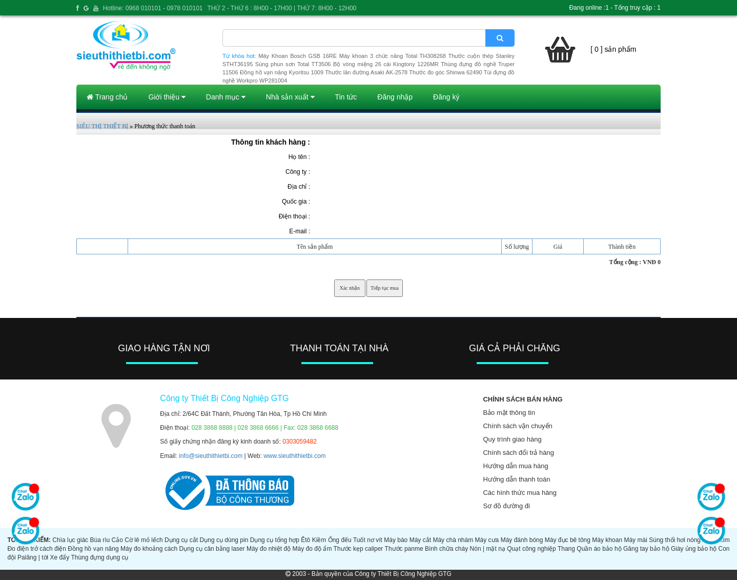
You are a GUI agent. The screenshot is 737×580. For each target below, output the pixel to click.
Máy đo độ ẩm (312, 548)
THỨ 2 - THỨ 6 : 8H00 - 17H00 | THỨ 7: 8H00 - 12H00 (281, 8)
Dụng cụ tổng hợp (274, 540)
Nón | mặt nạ (487, 548)
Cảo (117, 540)
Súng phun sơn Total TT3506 (293, 64)
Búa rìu (100, 540)
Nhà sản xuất (290, 97)
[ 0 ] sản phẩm (613, 49)
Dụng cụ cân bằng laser (212, 548)
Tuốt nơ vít (367, 540)
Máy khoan (607, 540)
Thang (566, 548)
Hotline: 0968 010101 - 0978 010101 (153, 8)
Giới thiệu (166, 97)
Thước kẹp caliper (358, 548)
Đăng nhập (395, 97)
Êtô (305, 540)
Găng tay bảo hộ (646, 548)
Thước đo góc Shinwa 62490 (445, 72)
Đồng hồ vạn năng (93, 548)
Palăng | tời (32, 557)
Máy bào (395, 540)
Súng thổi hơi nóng (675, 540)
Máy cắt (420, 540)
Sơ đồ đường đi (506, 506)
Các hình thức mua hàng (519, 492)
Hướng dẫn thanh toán (516, 479)
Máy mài (635, 540)
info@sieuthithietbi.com (210, 455)
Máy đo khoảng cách (148, 548)
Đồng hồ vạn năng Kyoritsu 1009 (281, 72)
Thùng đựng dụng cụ (99, 557)
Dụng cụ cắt (181, 540)
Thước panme (404, 548)
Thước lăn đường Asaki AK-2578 (366, 72)
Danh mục (225, 97)
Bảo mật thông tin (509, 412)
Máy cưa (487, 540)
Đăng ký (446, 97)
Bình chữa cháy (446, 548)
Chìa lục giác (70, 540)
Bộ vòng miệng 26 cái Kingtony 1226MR (386, 64)
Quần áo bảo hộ (599, 548)
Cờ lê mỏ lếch (143, 540)
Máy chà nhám (453, 540)
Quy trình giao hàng (512, 439)
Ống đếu (340, 540)
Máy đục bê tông (567, 540)
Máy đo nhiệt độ (269, 548)
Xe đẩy (60, 557)
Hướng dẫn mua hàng (515, 466)
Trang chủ (107, 97)
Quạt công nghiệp (531, 548)
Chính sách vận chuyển (517, 426)
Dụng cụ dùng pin (224, 540)
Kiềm (319, 540)
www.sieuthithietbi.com (294, 455)
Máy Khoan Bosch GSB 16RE (297, 56)
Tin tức (346, 97)
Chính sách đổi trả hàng (518, 452)
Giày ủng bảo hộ (693, 548)
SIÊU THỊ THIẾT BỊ (102, 126)
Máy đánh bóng (522, 540)
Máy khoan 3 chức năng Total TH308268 (392, 56)
